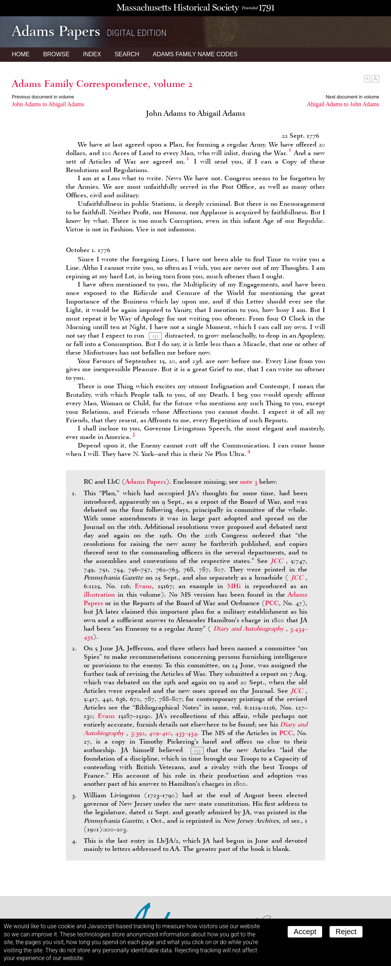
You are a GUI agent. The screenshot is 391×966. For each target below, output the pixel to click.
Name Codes (195, 54)
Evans (143, 586)
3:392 (138, 733)
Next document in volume (352, 97)
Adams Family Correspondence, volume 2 (102, 84)
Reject (346, 932)
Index (92, 54)
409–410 (160, 733)
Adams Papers (145, 481)
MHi (234, 586)
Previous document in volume (43, 97)
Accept (305, 932)
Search (126, 54)
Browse (56, 54)
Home (21, 54)
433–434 (186, 733)
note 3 (248, 481)
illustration (99, 594)
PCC (272, 603)
